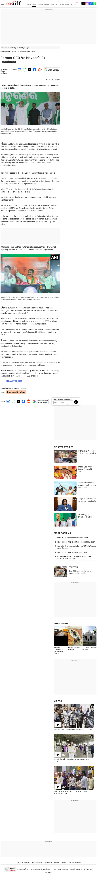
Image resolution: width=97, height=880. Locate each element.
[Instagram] (87, 3)
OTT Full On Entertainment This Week (72, 552)
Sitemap (65, 869)
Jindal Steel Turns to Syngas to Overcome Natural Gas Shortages (74, 557)
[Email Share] (19, 70)
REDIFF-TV (73, 4)
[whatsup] (95, 3)
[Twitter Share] (29, 70)
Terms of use (87, 869)
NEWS (34, 4)
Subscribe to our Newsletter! (61, 399)
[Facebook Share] (34, 70)
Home (3, 51)
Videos (63, 862)
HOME (29, 4)
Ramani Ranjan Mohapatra (4, 71)
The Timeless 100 (75, 862)
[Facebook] (91, 3)
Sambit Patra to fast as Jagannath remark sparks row (87, 485)
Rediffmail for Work (23, 862)
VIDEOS (58, 701)
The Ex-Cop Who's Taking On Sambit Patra (85, 469)
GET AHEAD (65, 4)
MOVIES (46, 4)
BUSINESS (40, 4)
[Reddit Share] (39, 70)
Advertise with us (36, 869)
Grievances (48, 873)
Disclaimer (46, 869)
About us (79, 869)
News (8, 51)
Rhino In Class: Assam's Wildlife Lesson (72, 538)
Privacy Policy (56, 869)
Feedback (72, 869)
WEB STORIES (61, 623)
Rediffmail (48, 862)
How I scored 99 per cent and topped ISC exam (76, 542)
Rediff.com (25, 869)
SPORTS (58, 4)
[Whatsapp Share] (24, 70)
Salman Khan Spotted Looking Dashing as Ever (73, 729)
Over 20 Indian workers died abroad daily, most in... (80, 572)
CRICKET (52, 4)
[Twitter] (83, 3)
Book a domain (37, 862)
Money (56, 862)
